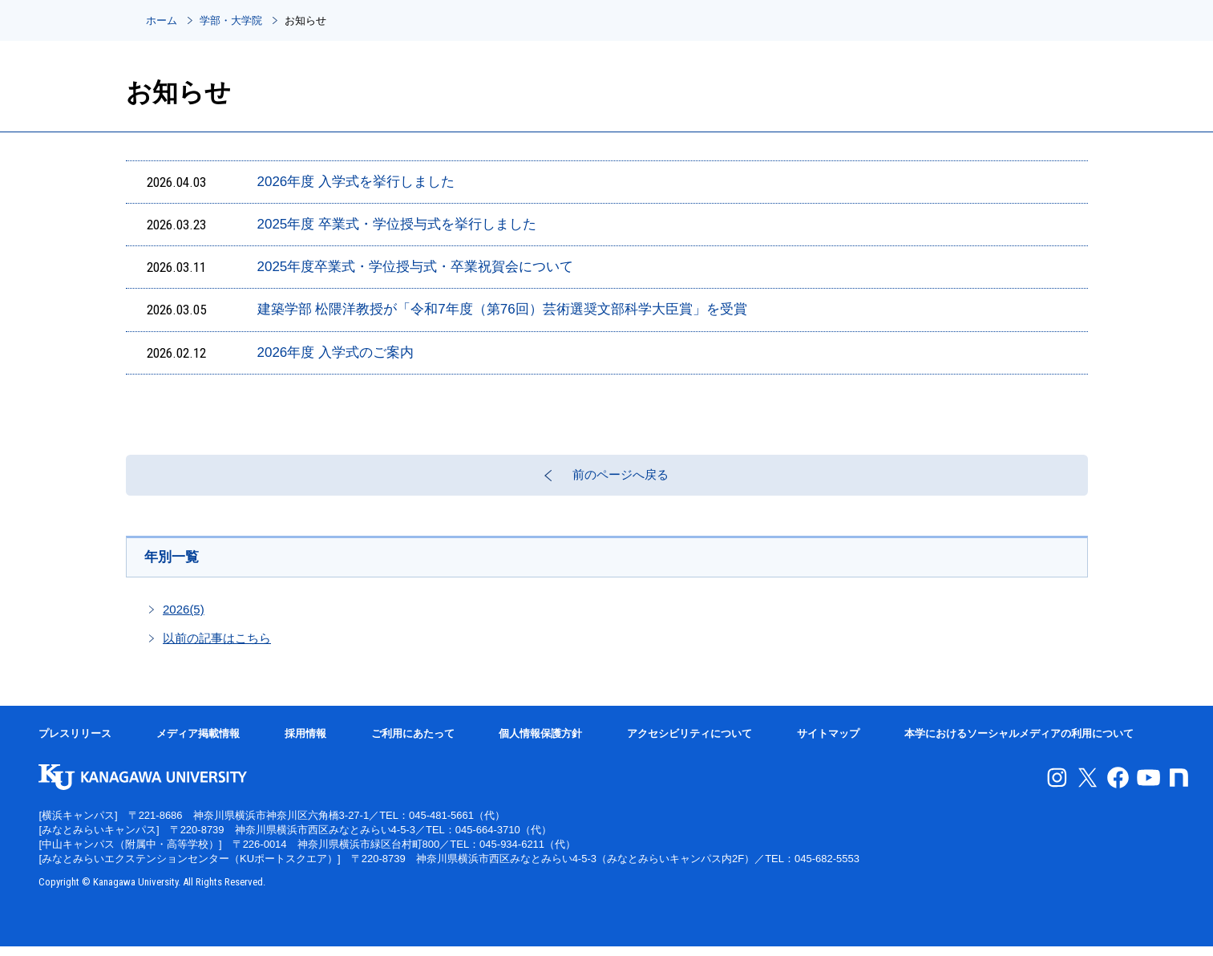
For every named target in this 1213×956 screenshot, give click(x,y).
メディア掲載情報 (198, 743)
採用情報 (305, 743)
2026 (183, 619)
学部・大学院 (231, 20)
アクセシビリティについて (689, 743)
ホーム (161, 20)
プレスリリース (74, 743)
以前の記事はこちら (217, 647)
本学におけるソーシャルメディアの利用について (1019, 743)
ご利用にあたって (413, 743)
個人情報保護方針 (540, 743)
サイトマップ (828, 743)
